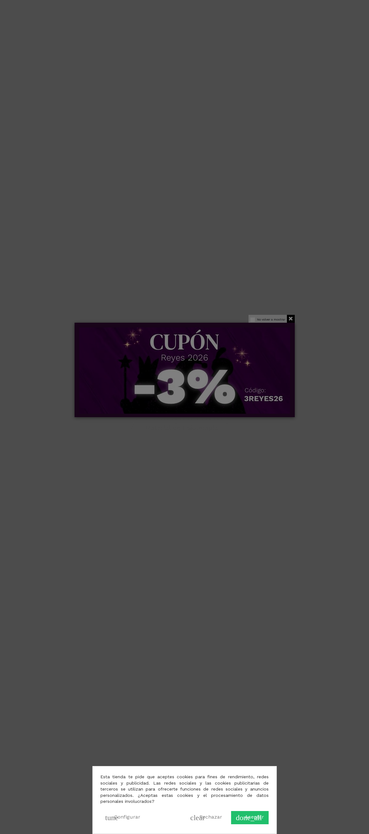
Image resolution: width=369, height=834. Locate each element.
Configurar (122, 818)
